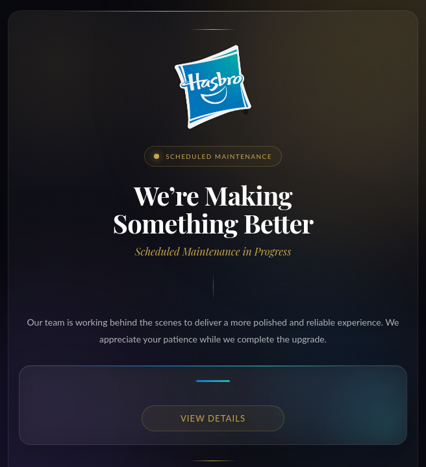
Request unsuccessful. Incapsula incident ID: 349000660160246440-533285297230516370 (213, 233)
